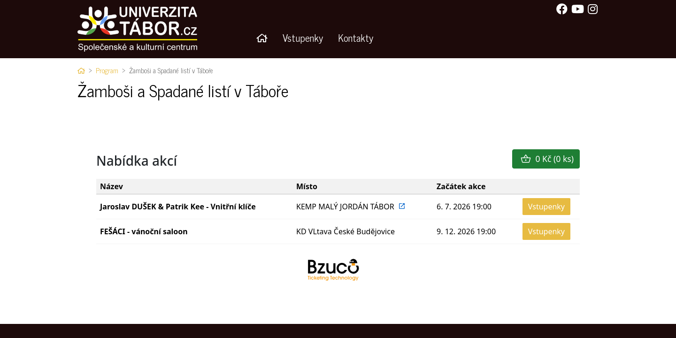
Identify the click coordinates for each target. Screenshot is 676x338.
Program (107, 70)
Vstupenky (303, 37)
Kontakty (355, 37)
